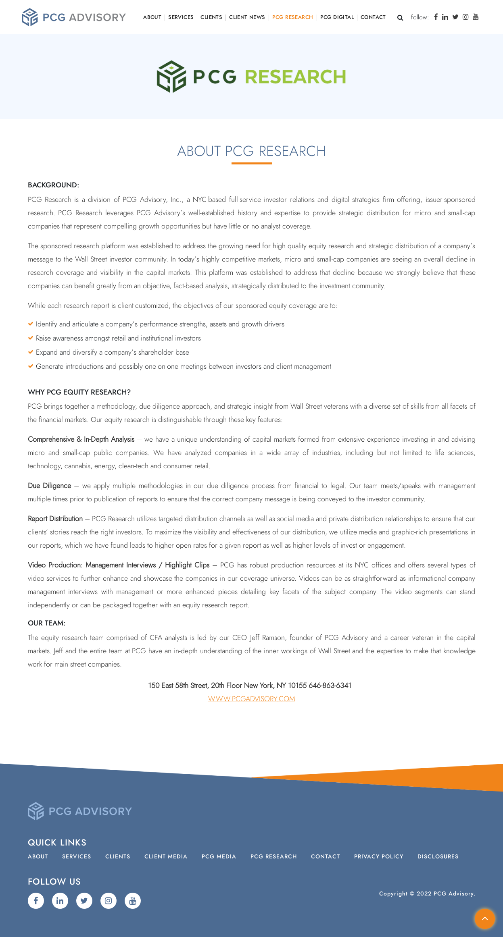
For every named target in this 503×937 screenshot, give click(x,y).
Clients (211, 17)
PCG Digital (337, 17)
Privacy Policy (378, 857)
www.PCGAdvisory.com (251, 699)
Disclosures (438, 857)
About (152, 17)
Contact (373, 17)
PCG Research (292, 17)
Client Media (166, 857)
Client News (247, 17)
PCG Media (219, 857)
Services (181, 17)
